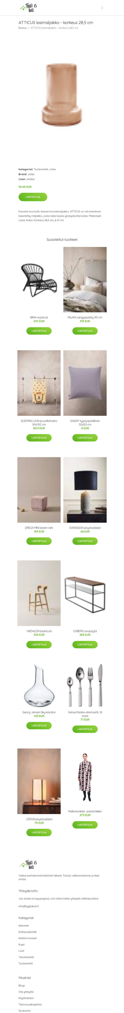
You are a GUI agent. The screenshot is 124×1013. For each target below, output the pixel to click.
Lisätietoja (33, 196)
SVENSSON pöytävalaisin (85, 527)
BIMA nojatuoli (39, 317)
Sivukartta (24, 1010)
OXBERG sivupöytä (85, 631)
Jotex (52, 169)
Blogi (22, 985)
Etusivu (23, 27)
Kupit (22, 944)
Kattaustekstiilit (28, 932)
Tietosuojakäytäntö (30, 1004)
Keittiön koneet (28, 938)
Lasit (21, 950)
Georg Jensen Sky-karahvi (39, 712)
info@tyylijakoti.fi (29, 906)
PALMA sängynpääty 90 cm (85, 317)
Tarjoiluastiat (26, 957)
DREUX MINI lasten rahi (39, 527)
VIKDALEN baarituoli (39, 631)
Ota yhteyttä (26, 991)
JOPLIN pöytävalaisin (39, 819)
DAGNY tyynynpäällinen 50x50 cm (85, 422)
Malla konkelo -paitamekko (85, 811)
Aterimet (24, 925)
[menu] (102, 7)
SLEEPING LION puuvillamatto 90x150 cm (39, 422)
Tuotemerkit (41, 169)
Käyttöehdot (26, 998)
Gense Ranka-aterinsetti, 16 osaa (85, 714)
